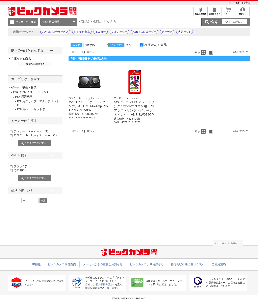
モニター (100, 31)
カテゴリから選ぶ (25, 22)
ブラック (21, 166)
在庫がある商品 (21, 58)
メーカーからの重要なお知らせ (103, 264)
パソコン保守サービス (55, 31)
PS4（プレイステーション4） (32, 92)
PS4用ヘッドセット (29, 109)
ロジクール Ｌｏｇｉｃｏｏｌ (35, 135)
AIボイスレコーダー (144, 31)
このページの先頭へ (228, 243)
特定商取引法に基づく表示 (188, 264)
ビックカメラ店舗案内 (62, 264)
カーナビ (167, 31)
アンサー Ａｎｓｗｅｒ (31, 131)
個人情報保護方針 (105, 284)
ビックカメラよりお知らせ (147, 264)
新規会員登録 (200, 13)
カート (228, 13)
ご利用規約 (234, 2)
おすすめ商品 (82, 31)
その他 (20, 170)
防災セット (184, 31)
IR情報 (246, 2)
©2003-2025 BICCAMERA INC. (129, 298)
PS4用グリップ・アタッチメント (38, 101)
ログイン (242, 13)
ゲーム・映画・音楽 (23, 87)
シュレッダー (119, 31)
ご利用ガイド (214, 13)
